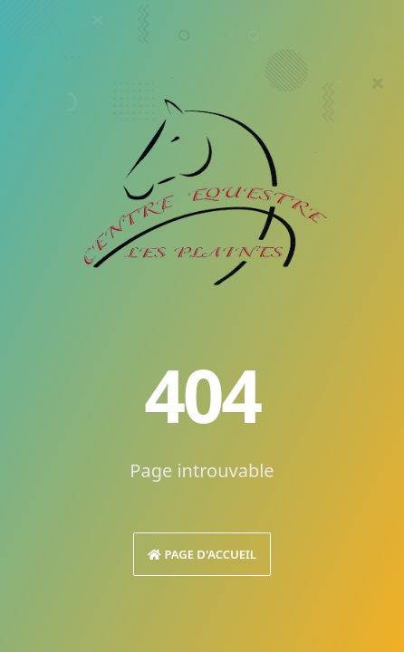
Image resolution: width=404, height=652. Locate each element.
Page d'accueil (202, 554)
